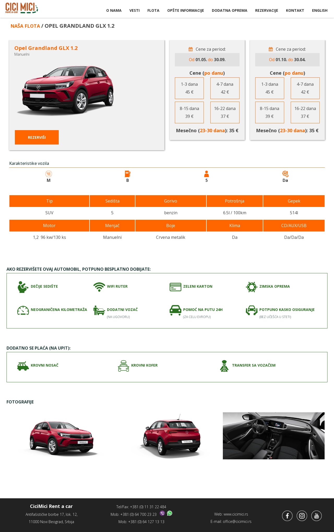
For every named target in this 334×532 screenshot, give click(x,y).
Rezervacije (266, 10)
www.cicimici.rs (236, 512)
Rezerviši (37, 137)
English (319, 10)
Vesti (134, 10)
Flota (153, 10)
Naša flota (27, 25)
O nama (114, 10)
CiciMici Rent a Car (21, 9)
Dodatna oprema (229, 10)
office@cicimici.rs (237, 519)
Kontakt (295, 10)
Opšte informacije (185, 10)
